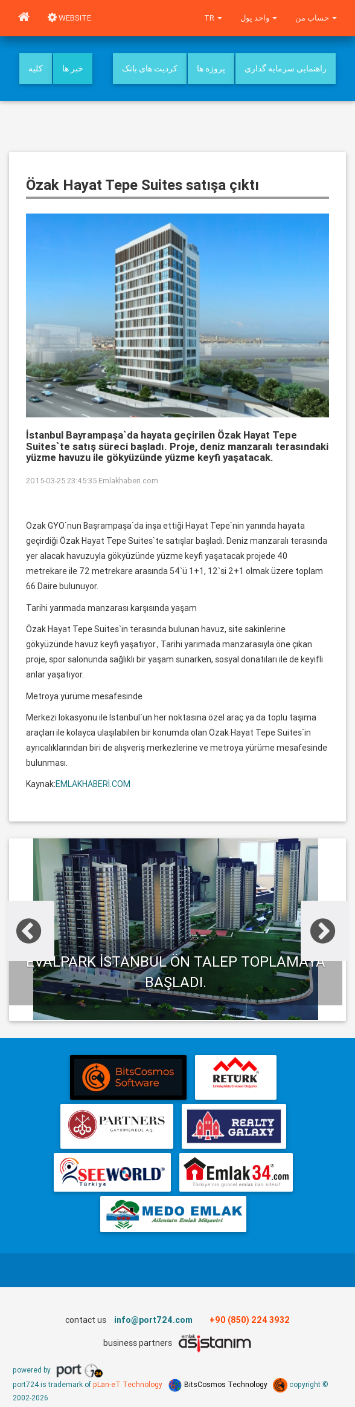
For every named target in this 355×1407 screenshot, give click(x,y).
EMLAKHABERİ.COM (93, 784)
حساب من (316, 18)
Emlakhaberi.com (128, 480)
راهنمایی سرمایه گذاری (286, 68)
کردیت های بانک (149, 68)
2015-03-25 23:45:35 (61, 480)
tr (213, 18)
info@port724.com (153, 1319)
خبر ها (72, 68)
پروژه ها (211, 68)
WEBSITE (69, 18)
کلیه (35, 68)
